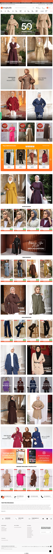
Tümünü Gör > (46, 145)
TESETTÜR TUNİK (29, 529)
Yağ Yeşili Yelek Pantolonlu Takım (4, 278)
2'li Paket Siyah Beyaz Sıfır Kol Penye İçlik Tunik (9, 165)
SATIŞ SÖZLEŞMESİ (3, 529)
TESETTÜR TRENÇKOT (30, 534)
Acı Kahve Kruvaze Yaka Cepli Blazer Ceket (45, 278)
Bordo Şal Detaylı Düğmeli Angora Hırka (44, 165)
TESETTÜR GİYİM (29, 527)
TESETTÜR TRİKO (29, 536)
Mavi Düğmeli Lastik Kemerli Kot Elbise (18, 278)
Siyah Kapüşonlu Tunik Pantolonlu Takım (20, 165)
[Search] (24, 8)
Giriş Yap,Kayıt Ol (39, 7)
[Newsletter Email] (46, 532)
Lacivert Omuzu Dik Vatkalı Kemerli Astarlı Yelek (32, 278)
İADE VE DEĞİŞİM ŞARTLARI (17, 527)
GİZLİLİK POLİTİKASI (3, 530)
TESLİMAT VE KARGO (4, 528)
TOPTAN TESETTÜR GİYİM (4, 540)
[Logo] (6, 8)
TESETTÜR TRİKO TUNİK (30, 535)
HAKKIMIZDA (3, 527)
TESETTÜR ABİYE (29, 528)
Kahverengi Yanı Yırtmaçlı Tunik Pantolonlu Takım (32, 165)
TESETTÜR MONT (29, 537)
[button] (2, 159)
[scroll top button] (50, 551)
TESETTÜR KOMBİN (29, 531)
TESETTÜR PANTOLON (30, 530)
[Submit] (50, 532)
